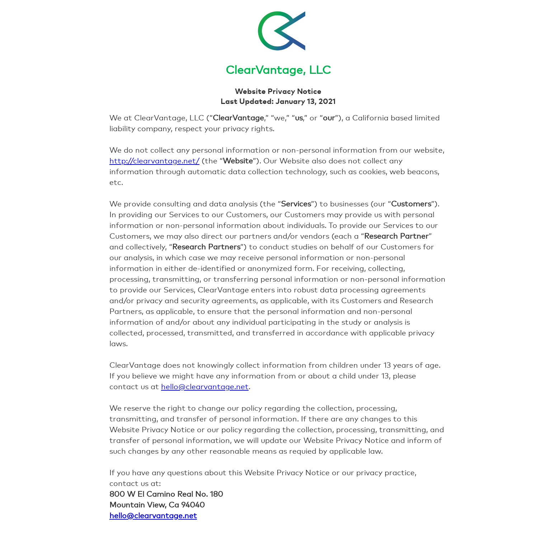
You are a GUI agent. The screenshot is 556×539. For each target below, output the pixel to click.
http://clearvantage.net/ (154, 160)
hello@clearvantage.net (205, 386)
